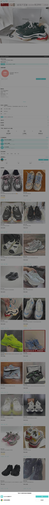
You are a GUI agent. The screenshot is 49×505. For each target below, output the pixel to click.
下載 (42, 496)
